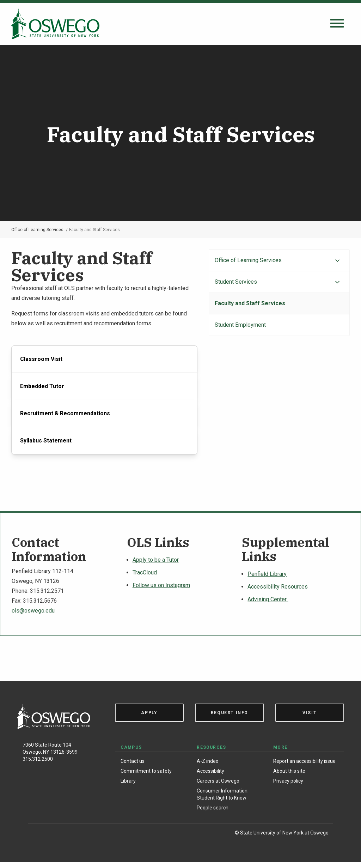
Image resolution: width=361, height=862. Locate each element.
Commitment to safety (146, 771)
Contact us (133, 761)
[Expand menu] (337, 261)
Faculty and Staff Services (250, 303)
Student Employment (240, 324)
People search (212, 807)
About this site (289, 771)
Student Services (236, 281)
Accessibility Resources (278, 586)
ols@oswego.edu (33, 610)
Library (128, 781)
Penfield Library (267, 574)
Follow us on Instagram (161, 585)
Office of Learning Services (37, 229)
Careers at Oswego (218, 781)
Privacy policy (288, 781)
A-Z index (207, 761)
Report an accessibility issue (304, 761)
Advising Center (267, 599)
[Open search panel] (337, 23)
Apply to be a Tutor (156, 559)
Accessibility (210, 771)
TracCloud (145, 572)
